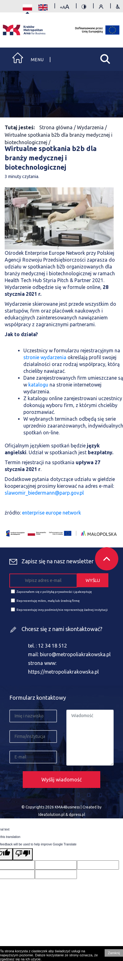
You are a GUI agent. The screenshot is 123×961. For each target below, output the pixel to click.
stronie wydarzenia (44, 357)
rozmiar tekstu (64, 7)
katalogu (38, 384)
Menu (37, 59)
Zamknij (114, 953)
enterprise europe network (51, 512)
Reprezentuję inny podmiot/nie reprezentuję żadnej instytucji (59, 609)
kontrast (84, 7)
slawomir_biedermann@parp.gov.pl (44, 493)
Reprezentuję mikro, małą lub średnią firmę (45, 600)
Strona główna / (58, 127)
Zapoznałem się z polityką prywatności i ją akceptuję (51, 591)
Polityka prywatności (101, 7)
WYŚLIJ (93, 580)
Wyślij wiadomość (61, 779)
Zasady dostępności (118, 7)
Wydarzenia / (92, 127)
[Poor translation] (23, 854)
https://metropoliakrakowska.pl (63, 672)
